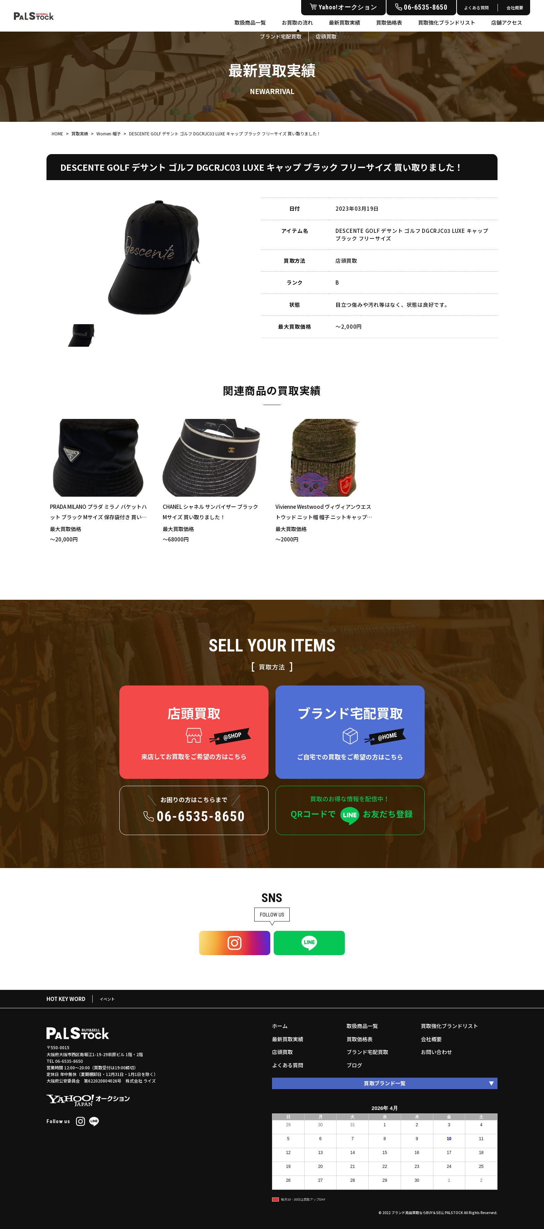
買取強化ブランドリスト (446, 22)
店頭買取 (282, 1051)
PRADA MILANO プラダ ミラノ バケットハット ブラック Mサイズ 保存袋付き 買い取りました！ (98, 517)
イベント (107, 999)
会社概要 (515, 7)
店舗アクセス (506, 22)
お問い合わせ (436, 1051)
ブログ (354, 1065)
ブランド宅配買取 (367, 1051)
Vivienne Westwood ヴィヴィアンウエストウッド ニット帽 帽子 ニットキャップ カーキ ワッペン (323, 517)
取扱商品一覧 (250, 22)
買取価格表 (389, 22)
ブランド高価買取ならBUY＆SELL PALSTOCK (427, 1212)
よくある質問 (476, 7)
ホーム (280, 1025)
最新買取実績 (344, 22)
